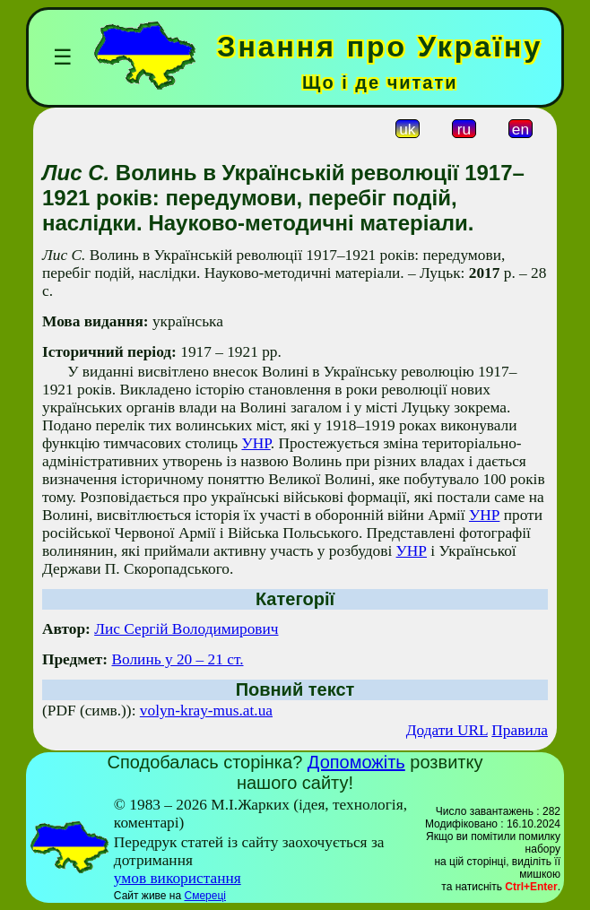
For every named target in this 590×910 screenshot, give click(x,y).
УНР (255, 443)
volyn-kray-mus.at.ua (206, 710)
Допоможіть (356, 762)
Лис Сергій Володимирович (186, 628)
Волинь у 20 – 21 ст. (177, 659)
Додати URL (447, 730)
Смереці (204, 895)
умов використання (177, 878)
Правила (519, 730)
